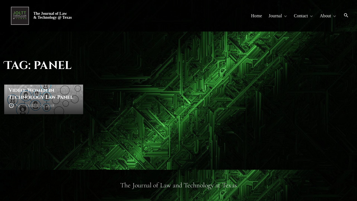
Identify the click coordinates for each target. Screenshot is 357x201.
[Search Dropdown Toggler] (346, 15)
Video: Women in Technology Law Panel (41, 94)
